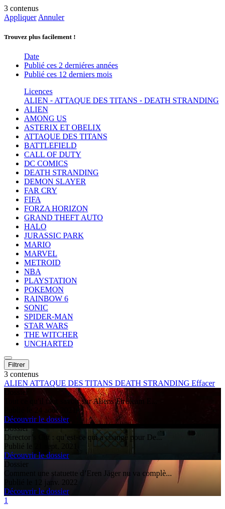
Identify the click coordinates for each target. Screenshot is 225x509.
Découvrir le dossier (36, 419)
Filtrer (16, 364)
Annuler (51, 17)
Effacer (203, 383)
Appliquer (20, 17)
